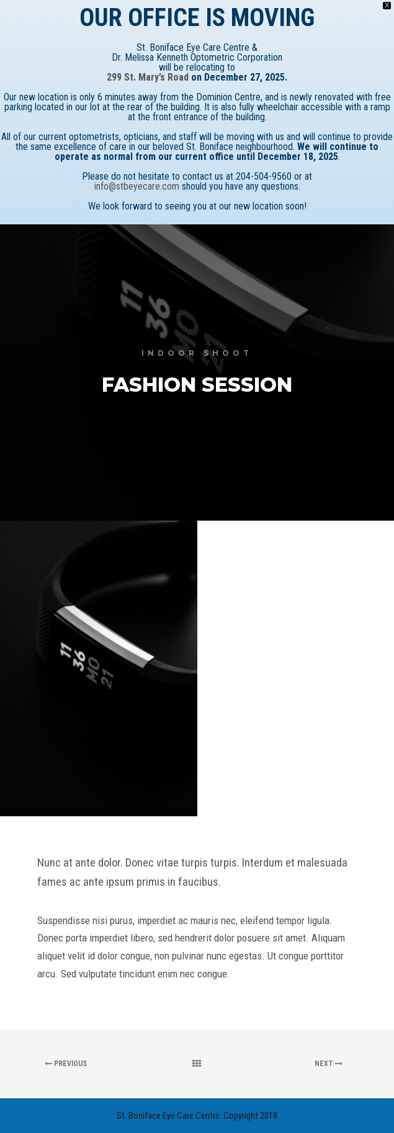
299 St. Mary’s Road (148, 77)
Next (329, 1063)
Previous (66, 1063)
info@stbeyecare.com (136, 186)
